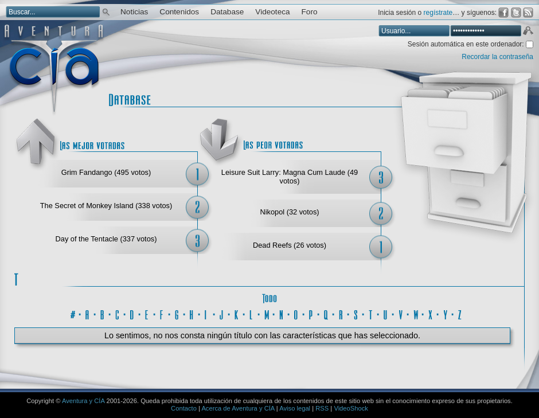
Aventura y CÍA (83, 400)
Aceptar (527, 32)
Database (227, 11)
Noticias (134, 11)
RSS (322, 408)
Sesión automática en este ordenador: (467, 44)
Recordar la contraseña (497, 57)
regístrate (438, 13)
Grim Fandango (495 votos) (106, 172)
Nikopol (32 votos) (289, 212)
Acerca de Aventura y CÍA (237, 408)
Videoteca (272, 11)
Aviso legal (294, 408)
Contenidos (179, 11)
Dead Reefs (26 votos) (289, 245)
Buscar (106, 11)
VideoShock (351, 408)
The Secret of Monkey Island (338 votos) (106, 205)
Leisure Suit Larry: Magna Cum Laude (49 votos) (289, 176)
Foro (310, 11)
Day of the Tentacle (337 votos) (106, 239)
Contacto (184, 408)
